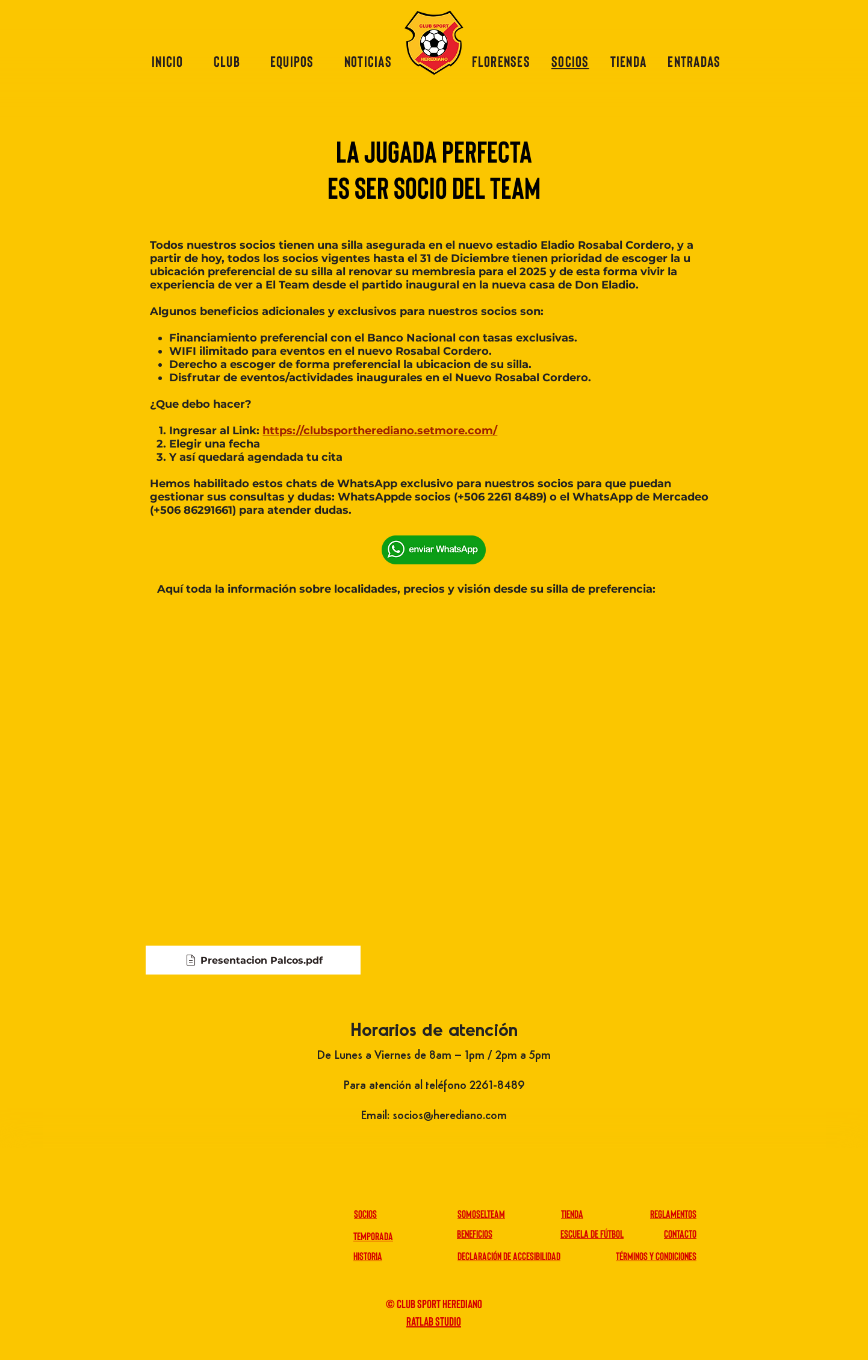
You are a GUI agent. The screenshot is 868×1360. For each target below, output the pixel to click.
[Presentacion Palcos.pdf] (253, 960)
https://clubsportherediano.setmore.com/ (379, 430)
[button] (227, 61)
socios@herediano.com (449, 1116)
